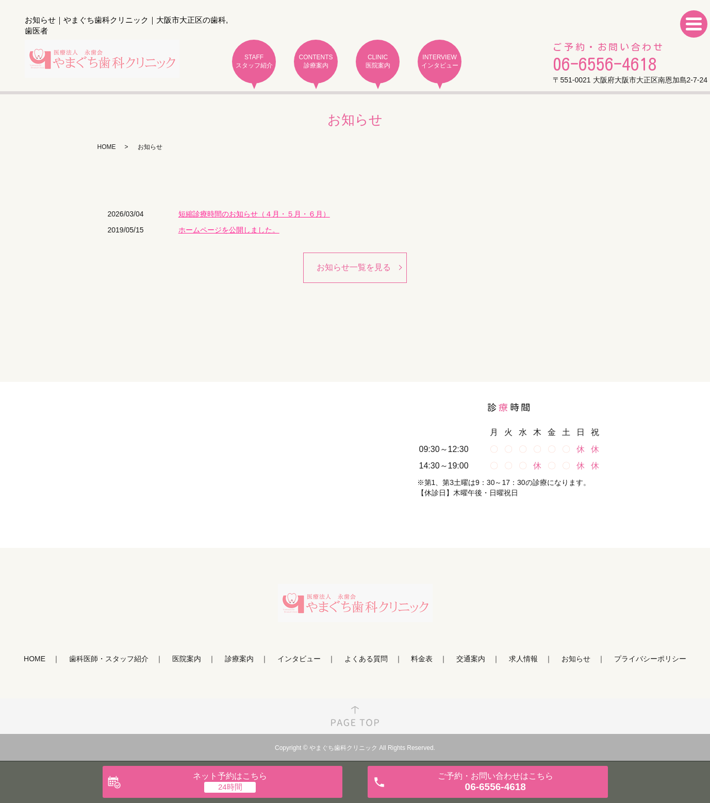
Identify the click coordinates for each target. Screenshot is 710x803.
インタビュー (299, 659)
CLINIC (378, 62)
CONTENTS (316, 62)
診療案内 (239, 659)
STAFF (254, 62)
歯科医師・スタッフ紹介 (108, 659)
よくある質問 (366, 659)
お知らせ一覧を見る (354, 267)
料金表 (422, 659)
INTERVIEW (439, 62)
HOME (106, 146)
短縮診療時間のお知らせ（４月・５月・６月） (254, 214)
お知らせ (576, 659)
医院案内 (186, 659)
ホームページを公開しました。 (228, 230)
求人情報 (523, 659)
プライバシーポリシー (650, 659)
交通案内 (470, 659)
